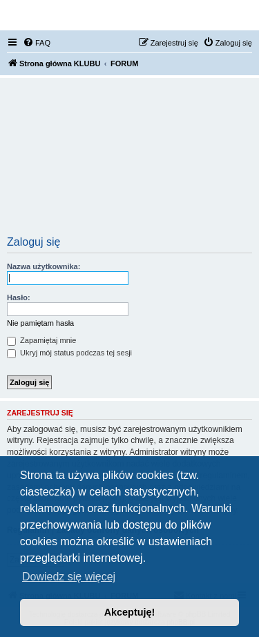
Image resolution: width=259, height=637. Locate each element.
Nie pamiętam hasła (40, 323)
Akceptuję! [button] (129, 612)
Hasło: (18, 297)
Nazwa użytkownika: (43, 266)
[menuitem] (36, 43)
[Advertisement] (129, 161)
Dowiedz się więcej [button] (68, 576)
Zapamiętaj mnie (41, 340)
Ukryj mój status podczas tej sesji (69, 353)
